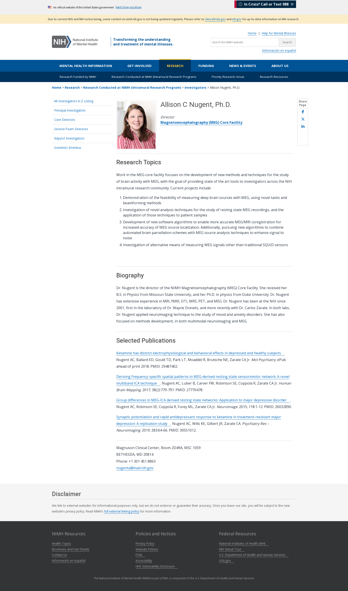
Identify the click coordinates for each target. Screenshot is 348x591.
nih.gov (237, 19)
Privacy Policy (145, 543)
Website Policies (147, 549)
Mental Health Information (85, 65)
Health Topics (61, 543)
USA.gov (226, 560)
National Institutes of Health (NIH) (244, 543)
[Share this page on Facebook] (303, 112)
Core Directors (64, 120)
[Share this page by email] (303, 133)
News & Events (242, 65)
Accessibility (144, 560)
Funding (206, 65)
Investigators (195, 87)
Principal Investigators (70, 110)
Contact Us (59, 555)
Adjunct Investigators (69, 138)
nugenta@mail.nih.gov (134, 467)
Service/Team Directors (71, 129)
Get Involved (139, 65)
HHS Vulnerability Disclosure (157, 566)
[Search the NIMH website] (245, 42)
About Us (280, 65)
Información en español (279, 50)
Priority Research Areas (228, 77)
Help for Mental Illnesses (279, 33)
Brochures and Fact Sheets (70, 549)
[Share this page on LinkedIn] (303, 126)
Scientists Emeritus (67, 147)
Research (175, 65)
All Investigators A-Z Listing (73, 101)
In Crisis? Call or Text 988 (266, 7)
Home (252, 33)
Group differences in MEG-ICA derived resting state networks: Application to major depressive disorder (203, 400)
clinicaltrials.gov (215, 19)
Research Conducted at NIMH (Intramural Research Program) (154, 77)
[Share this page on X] (303, 119)
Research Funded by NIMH (78, 77)
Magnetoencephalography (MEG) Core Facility (201, 122)
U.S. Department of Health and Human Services (254, 555)
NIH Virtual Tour (231, 549)
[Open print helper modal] (303, 141)
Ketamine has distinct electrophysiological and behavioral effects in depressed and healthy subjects (200, 353)
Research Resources (274, 77)
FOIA (140, 555)
